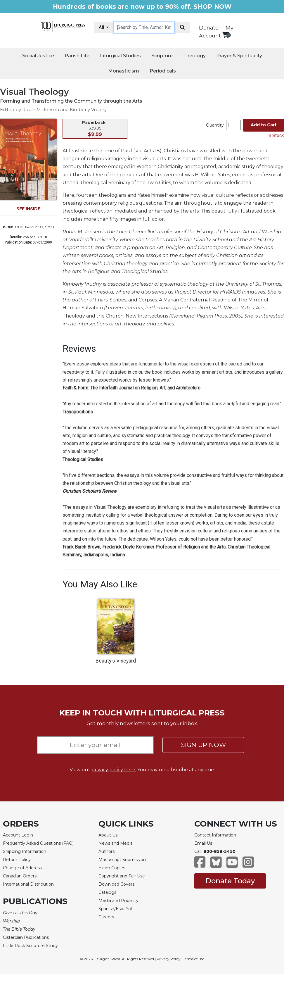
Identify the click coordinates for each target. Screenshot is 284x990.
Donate (209, 28)
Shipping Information (24, 851)
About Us (107, 835)
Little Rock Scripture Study (30, 945)
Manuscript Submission (122, 859)
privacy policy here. (113, 769)
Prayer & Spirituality (239, 55)
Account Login (18, 835)
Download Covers (116, 884)
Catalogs (107, 892)
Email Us (203, 843)
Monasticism (123, 71)
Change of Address (22, 867)
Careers (106, 917)
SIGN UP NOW (203, 744)
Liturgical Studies (120, 55)
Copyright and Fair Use (121, 876)
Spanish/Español (115, 908)
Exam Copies (111, 867)
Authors (106, 851)
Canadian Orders (20, 876)
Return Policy (17, 859)
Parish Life (77, 55)
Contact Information (215, 835)
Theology (194, 55)
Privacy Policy (169, 959)
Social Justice (38, 55)
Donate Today (230, 881)
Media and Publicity (118, 900)
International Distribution (28, 884)
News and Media (115, 843)
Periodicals (163, 71)
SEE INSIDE (28, 208)
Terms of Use (193, 959)
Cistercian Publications (26, 937)
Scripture (162, 55)
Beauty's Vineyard (116, 661)
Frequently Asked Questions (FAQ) (38, 843)
